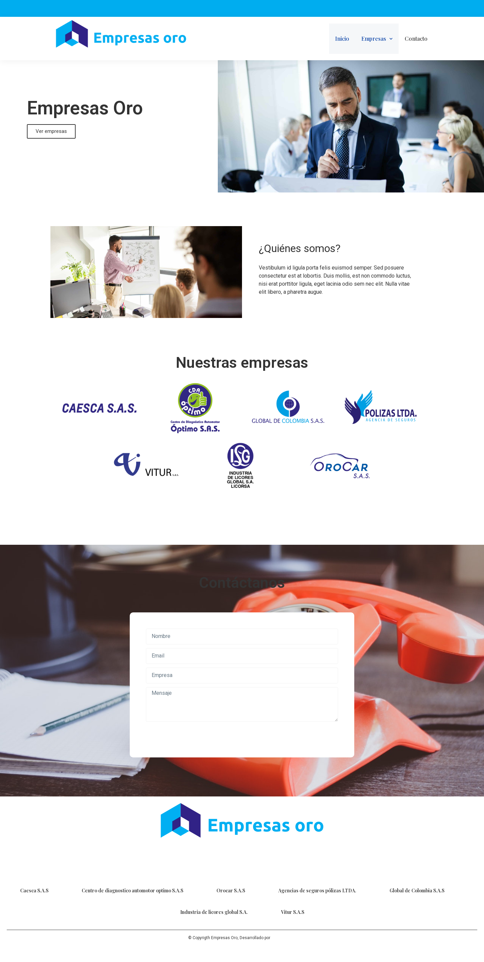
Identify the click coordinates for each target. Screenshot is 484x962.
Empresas (377, 39)
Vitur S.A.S (292, 912)
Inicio (342, 38)
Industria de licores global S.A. (214, 912)
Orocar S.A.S (230, 890)
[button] (51, 131)
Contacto (416, 38)
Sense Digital (283, 937)
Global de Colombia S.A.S (417, 890)
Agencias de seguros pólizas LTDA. (317, 890)
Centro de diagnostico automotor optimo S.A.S (132, 890)
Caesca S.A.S (34, 890)
